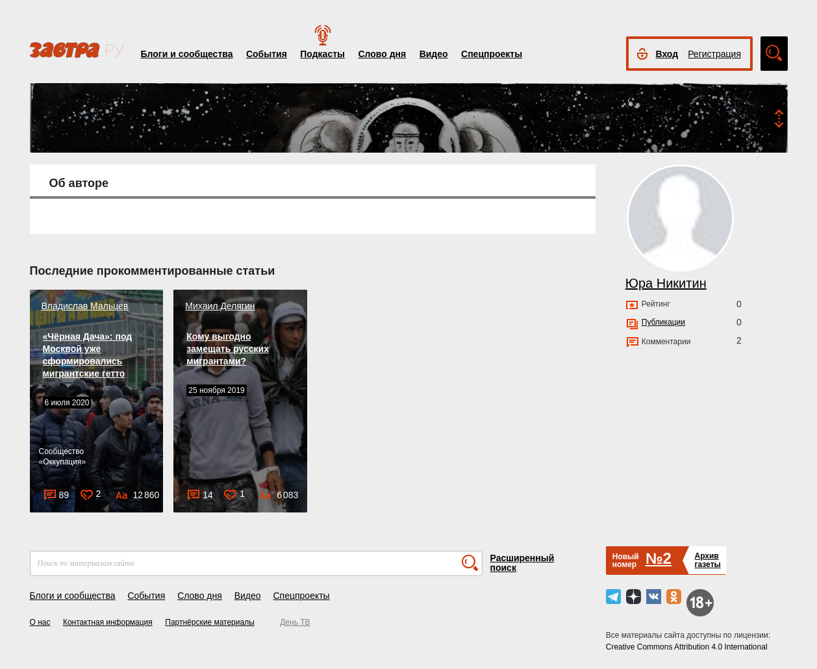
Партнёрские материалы (210, 622)
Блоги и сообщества (187, 54)
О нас (40, 622)
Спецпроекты (491, 54)
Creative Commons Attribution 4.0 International (687, 646)
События (266, 54)
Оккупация (62, 461)
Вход (667, 54)
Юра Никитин (666, 283)
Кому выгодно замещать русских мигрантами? (227, 348)
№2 (659, 558)
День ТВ (295, 622)
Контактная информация (108, 622)
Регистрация (714, 54)
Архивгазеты (707, 560)
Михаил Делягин (220, 306)
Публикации (663, 322)
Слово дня (382, 54)
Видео (434, 54)
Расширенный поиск (522, 563)
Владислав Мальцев (85, 306)
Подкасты (322, 54)
